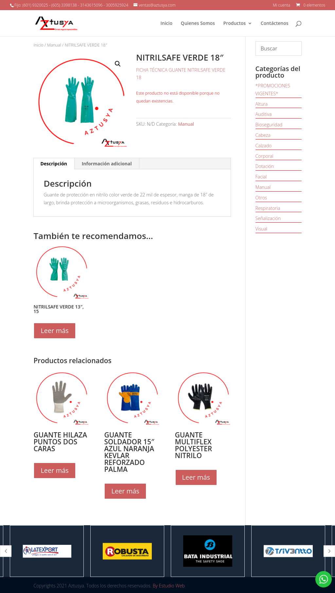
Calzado (264, 145)
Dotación (265, 166)
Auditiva (264, 114)
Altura (262, 104)
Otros (261, 198)
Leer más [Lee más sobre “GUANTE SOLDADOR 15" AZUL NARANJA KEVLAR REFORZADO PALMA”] (125, 491)
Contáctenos (275, 23)
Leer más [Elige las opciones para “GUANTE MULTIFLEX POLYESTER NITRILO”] (196, 477)
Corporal (264, 156)
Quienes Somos (198, 23)
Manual (54, 45)
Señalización (268, 218)
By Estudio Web (169, 586)
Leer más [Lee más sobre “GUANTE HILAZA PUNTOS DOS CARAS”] (54, 470)
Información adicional (107, 163)
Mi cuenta (281, 5)
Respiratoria (268, 208)
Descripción (53, 163)
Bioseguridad (269, 124)
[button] (5, 551)
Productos (234, 23)
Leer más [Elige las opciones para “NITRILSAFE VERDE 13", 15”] (54, 330)
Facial (261, 177)
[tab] (54, 163)
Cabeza (263, 135)
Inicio (166, 23)
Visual (262, 229)
